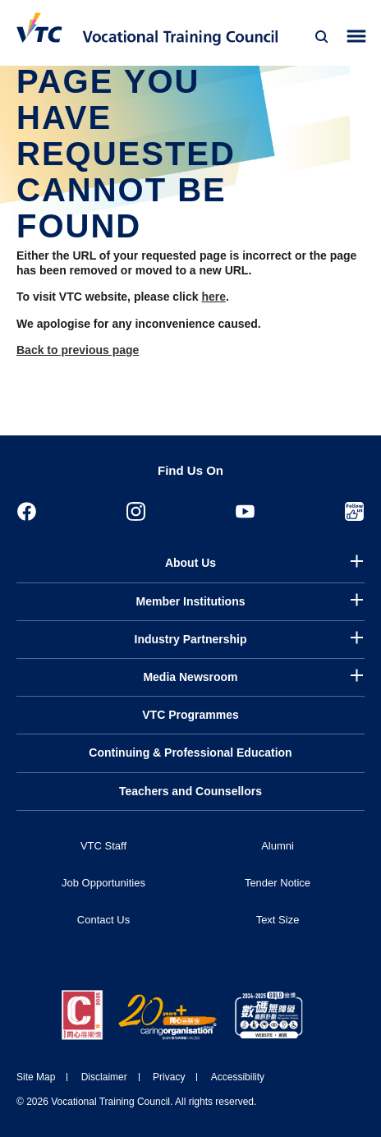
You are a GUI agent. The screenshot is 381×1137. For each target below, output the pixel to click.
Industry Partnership (191, 639)
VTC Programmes (190, 714)
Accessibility (237, 1077)
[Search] (321, 37)
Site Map (35, 1077)
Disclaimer (104, 1077)
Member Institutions (190, 601)
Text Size (278, 920)
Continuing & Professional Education (190, 752)
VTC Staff (103, 846)
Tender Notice (277, 883)
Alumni (277, 846)
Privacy (169, 1077)
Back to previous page (77, 350)
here (213, 296)
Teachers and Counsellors (190, 791)
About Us (190, 562)
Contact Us (103, 920)
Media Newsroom (190, 677)
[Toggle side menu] (356, 36)
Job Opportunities (103, 883)
